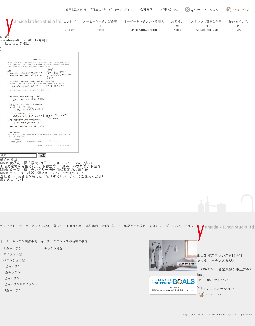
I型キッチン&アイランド (20, 284)
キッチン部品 (53, 248)
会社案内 (146, 9)
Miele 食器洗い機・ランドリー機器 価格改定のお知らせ (44, 169)
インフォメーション (202, 10)
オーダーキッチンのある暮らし (144, 25)
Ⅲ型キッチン (12, 290)
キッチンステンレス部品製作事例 (64, 241)
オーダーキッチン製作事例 (100, 25)
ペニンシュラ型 (14, 260)
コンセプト (69, 25)
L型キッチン (12, 272)
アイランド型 (12, 254)
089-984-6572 (217, 280)
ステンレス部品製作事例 (206, 25)
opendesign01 (10, 40)
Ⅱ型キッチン (12, 248)
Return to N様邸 (14, 43)
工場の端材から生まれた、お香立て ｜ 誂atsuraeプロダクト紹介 (50, 166)
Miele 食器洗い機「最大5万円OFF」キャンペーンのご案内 (46, 163)
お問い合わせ (169, 9)
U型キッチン (12, 266)
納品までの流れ (238, 25)
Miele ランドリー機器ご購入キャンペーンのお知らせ (42, 173)
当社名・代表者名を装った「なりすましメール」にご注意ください (53, 176)
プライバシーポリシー (181, 226)
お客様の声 (177, 25)
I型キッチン (11, 278)
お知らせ (156, 226)
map (201, 274)
